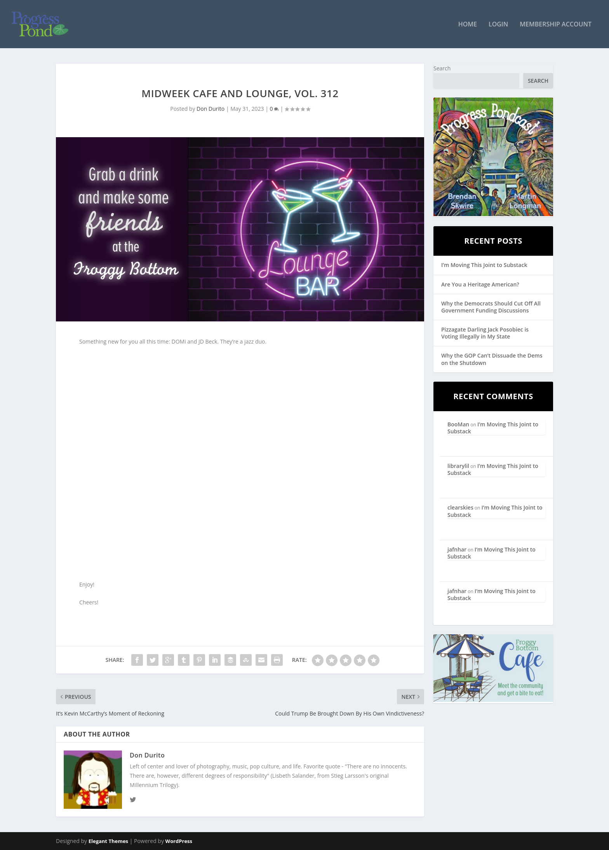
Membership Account (556, 24)
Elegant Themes (108, 841)
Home (467, 24)
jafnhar (456, 549)
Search (442, 68)
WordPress (178, 841)
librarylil (458, 466)
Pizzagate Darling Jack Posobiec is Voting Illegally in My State (485, 333)
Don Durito (210, 108)
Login (498, 24)
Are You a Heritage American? (480, 284)
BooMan (458, 424)
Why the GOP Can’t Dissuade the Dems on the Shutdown (491, 359)
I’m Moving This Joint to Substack (484, 265)
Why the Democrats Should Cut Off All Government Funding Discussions (491, 307)
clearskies (460, 507)
